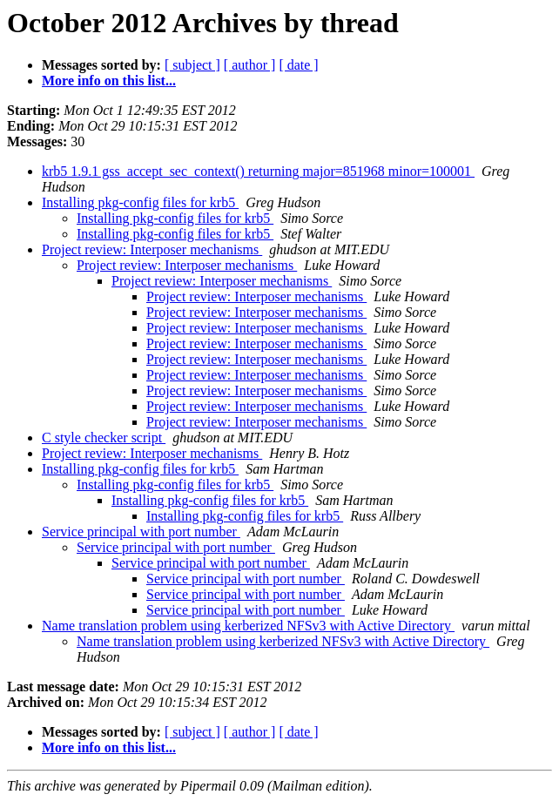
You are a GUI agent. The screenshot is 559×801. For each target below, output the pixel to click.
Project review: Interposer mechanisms (152, 249)
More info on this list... (109, 80)
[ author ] (250, 64)
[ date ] (298, 64)
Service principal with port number (141, 531)
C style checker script (103, 437)
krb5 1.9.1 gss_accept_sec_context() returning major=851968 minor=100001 (258, 171)
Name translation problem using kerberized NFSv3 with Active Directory (248, 625)
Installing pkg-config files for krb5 (140, 202)
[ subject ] (192, 64)
